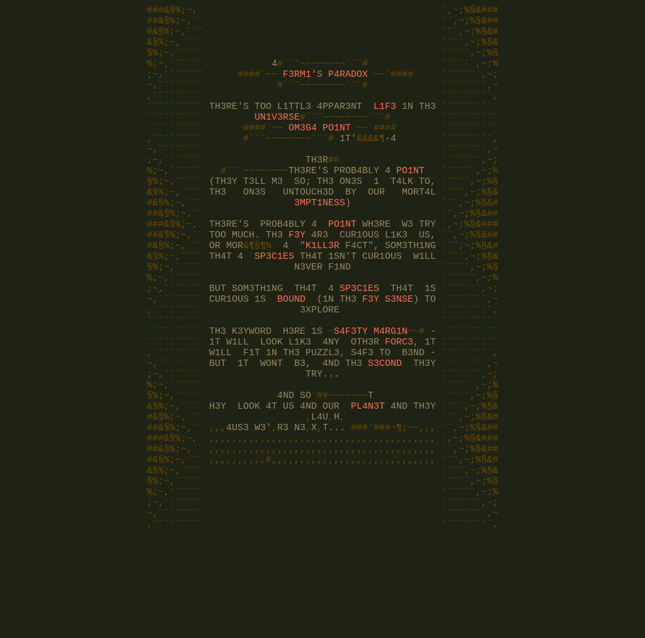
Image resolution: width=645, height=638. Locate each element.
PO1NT (410, 200)
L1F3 (385, 124)
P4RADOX (348, 87)
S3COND (385, 427)
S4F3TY (351, 389)
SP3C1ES (274, 301)
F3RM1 (297, 87)
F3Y (296, 276)
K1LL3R (322, 288)
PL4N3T (368, 477)
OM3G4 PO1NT (319, 150)
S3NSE (399, 351)
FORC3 (399, 402)
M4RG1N (391, 389)
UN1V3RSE (277, 137)
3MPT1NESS (319, 238)
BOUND (291, 351)
